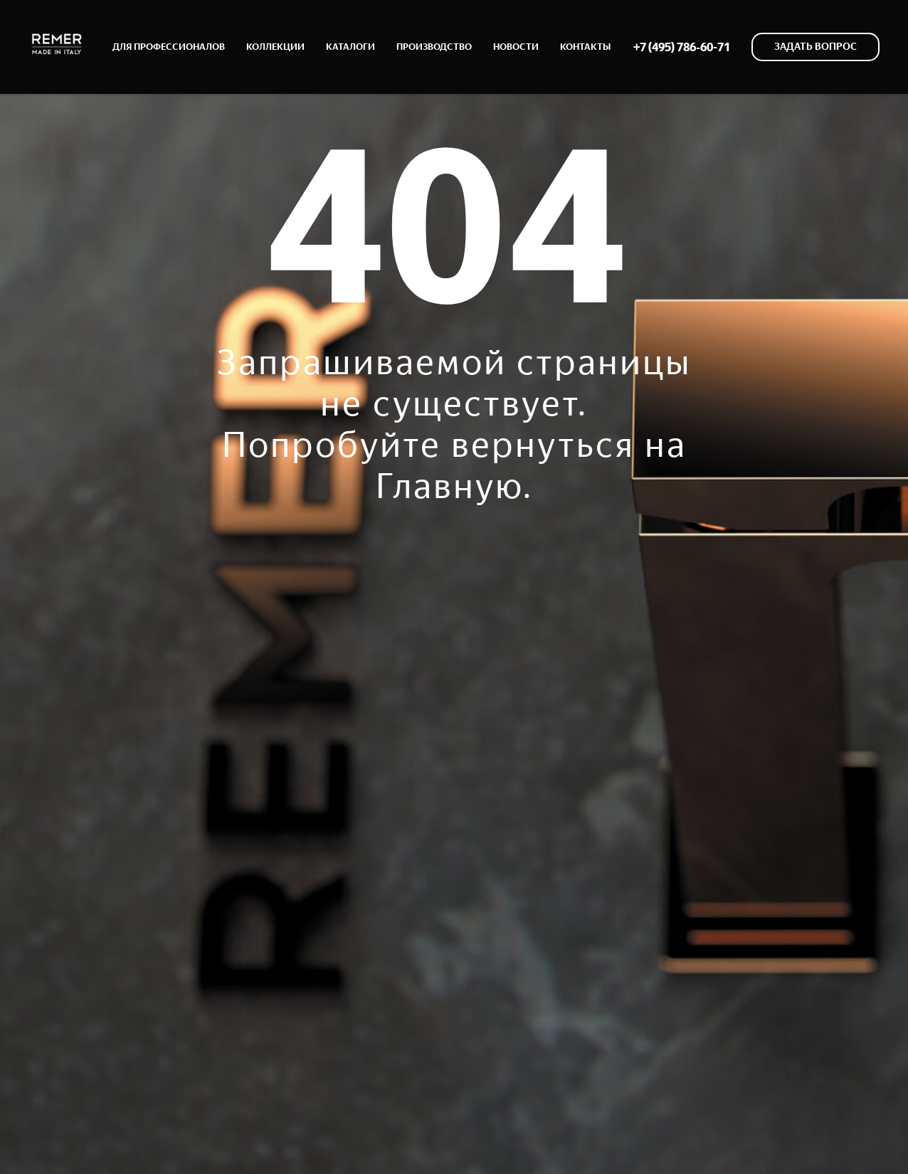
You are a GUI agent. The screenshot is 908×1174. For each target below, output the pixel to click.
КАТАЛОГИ (350, 46)
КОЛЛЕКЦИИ (275, 46)
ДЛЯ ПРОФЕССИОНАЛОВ (168, 46)
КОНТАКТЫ (585, 46)
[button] (815, 47)
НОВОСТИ (516, 46)
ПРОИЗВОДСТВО (434, 46)
